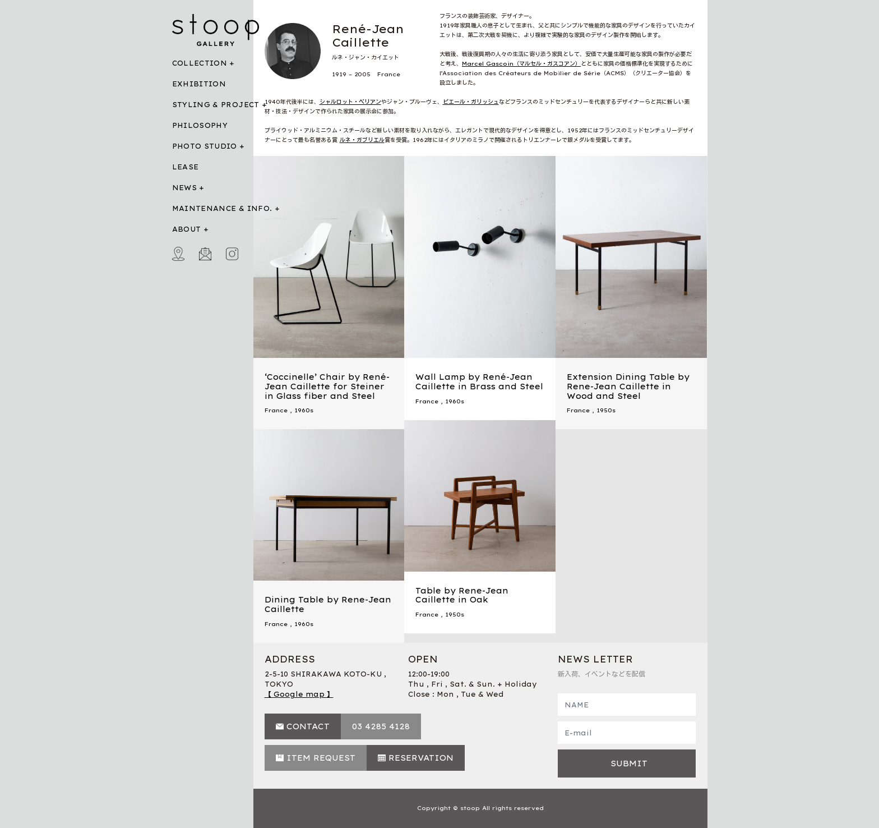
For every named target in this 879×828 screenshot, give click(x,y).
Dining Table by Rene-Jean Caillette (328, 604)
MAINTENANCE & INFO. (222, 208)
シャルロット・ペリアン (350, 101)
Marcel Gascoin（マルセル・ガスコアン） (521, 63)
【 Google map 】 (299, 694)
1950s (606, 410)
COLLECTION (200, 63)
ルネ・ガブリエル (362, 140)
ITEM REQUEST (320, 758)
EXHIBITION (199, 84)
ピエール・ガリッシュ (471, 101)
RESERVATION (421, 758)
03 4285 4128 (381, 726)
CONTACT (308, 726)
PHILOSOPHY (200, 125)
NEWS (184, 187)
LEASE (185, 167)
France (276, 410)
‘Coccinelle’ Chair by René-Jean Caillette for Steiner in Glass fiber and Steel (327, 386)
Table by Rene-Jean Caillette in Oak (461, 595)
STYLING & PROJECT (216, 104)
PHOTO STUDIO (204, 146)
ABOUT (186, 229)
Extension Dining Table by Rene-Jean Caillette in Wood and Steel (628, 386)
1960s (303, 410)
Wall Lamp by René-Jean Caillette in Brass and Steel (479, 382)
